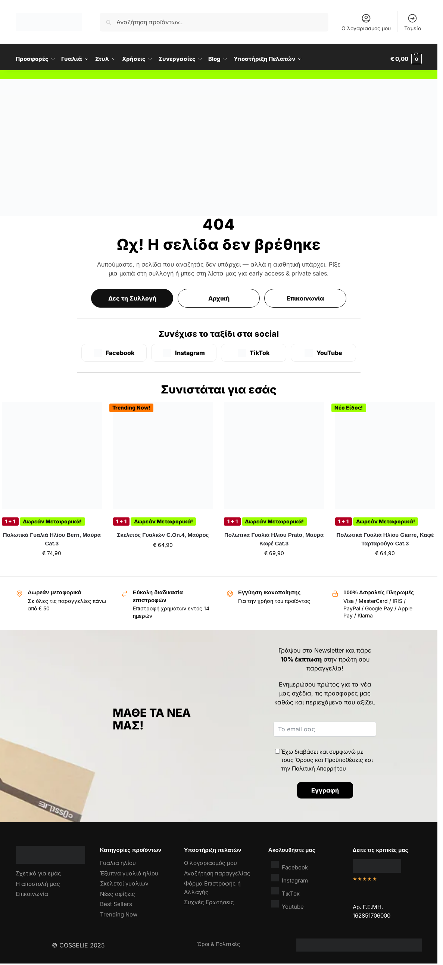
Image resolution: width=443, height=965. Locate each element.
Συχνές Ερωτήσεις (209, 902)
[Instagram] (183, 353)
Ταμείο (412, 22)
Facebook (289, 865)
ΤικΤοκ (285, 891)
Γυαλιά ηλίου (118, 862)
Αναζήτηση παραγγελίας (217, 873)
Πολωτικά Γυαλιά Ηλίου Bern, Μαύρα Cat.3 (52, 539)
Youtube (287, 904)
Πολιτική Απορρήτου (319, 768)
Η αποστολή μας (38, 883)
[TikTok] (253, 353)
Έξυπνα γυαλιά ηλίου (129, 873)
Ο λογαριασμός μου (366, 22)
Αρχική (219, 298)
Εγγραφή (325, 790)
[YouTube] (323, 353)
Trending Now (118, 914)
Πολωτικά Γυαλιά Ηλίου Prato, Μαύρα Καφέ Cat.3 (274, 539)
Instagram (289, 878)
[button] (406, 59)
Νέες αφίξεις (117, 893)
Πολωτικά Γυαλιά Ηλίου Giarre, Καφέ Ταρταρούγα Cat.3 (385, 539)
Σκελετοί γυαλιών (124, 883)
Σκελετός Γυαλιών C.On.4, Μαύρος (163, 535)
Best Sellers (116, 904)
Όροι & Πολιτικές (218, 944)
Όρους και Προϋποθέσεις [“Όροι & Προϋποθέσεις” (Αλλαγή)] (329, 759)
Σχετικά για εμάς (38, 873)
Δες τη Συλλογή (132, 298)
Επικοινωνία (305, 298)
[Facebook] (114, 353)
